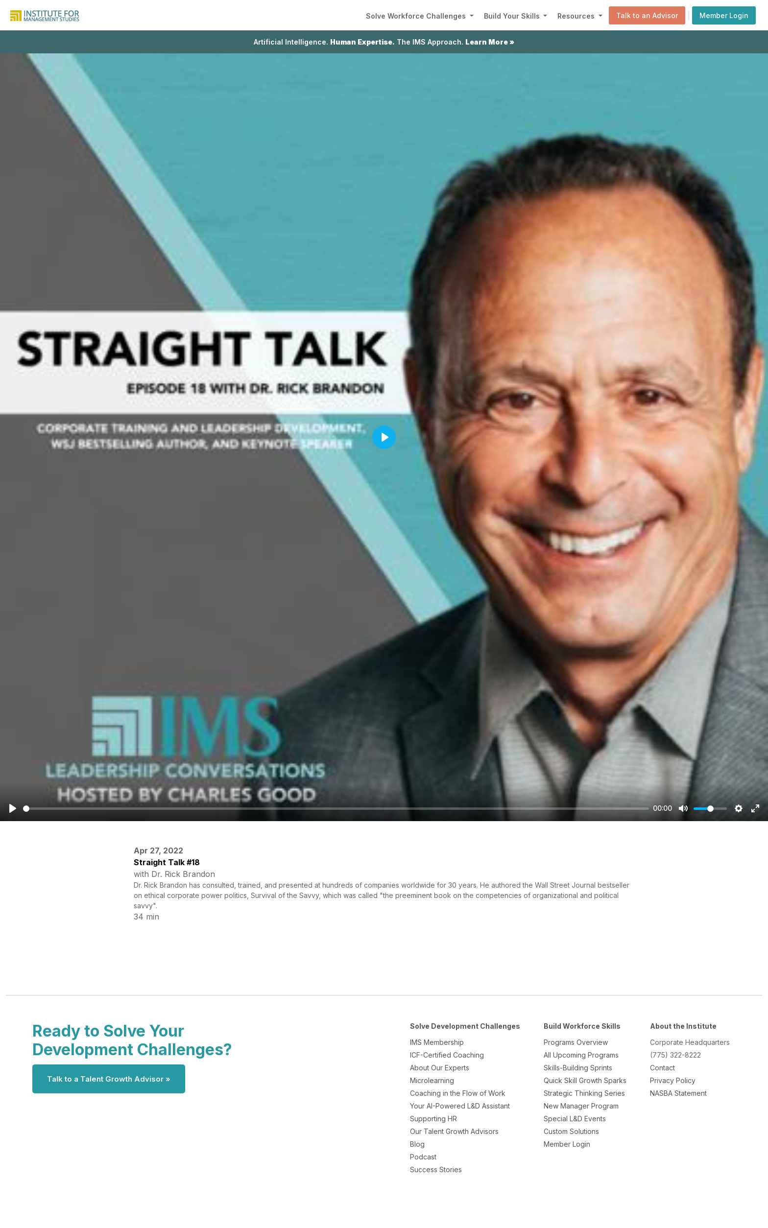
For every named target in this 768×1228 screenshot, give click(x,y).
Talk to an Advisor (647, 15)
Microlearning (432, 1080)
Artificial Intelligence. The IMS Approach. (384, 42)
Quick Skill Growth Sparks (585, 1080)
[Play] (13, 808)
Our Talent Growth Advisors (454, 1131)
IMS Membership (437, 1042)
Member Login (723, 15)
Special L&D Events (575, 1118)
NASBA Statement (678, 1093)
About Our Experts (439, 1067)
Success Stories (436, 1169)
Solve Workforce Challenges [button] (417, 16)
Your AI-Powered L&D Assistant (460, 1106)
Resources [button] (577, 16)
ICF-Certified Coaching (447, 1055)
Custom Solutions (571, 1131)
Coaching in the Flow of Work (457, 1093)
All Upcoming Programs (581, 1055)
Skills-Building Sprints (578, 1067)
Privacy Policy (673, 1080)
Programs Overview (576, 1042)
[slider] (336, 808)
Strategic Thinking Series (584, 1093)
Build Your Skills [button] (513, 16)
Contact (662, 1067)
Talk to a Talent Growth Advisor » (108, 1079)
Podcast (423, 1157)
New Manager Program (581, 1106)
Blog (417, 1144)
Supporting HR (433, 1118)
